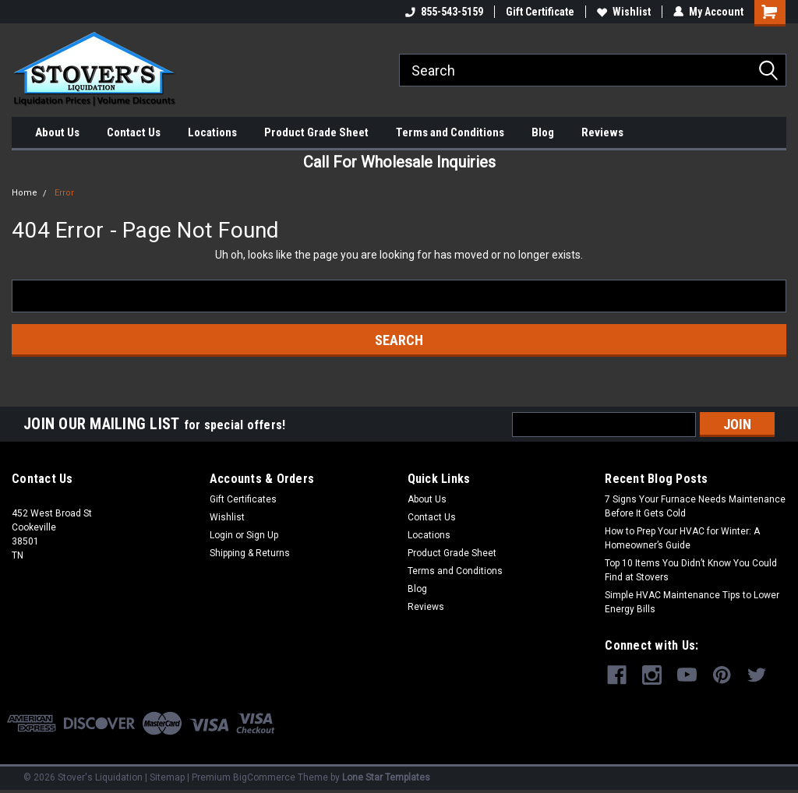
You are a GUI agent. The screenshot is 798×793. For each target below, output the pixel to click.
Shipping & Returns (250, 553)
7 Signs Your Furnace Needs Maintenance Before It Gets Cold (695, 506)
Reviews (602, 132)
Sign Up (262, 535)
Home (24, 193)
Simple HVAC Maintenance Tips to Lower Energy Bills (692, 602)
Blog (542, 132)
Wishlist (624, 11)
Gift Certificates (243, 499)
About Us (57, 132)
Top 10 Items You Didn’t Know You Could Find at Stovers (691, 570)
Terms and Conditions (450, 132)
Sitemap (167, 777)
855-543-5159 (444, 11)
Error (64, 193)
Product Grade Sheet (316, 132)
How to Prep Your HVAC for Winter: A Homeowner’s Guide (682, 538)
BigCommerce (264, 777)
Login (221, 535)
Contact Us (134, 132)
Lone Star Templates (386, 777)
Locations (212, 132)
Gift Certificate (540, 11)
